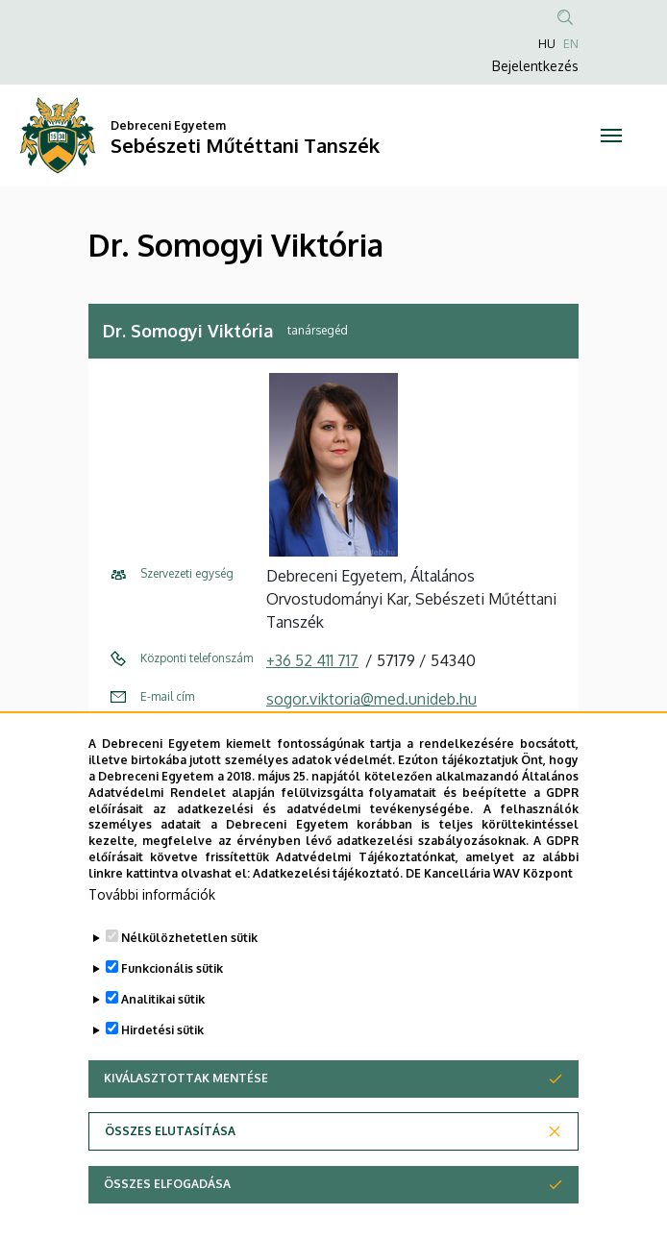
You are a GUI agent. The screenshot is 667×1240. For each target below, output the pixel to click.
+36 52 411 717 (312, 660)
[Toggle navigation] (611, 135)
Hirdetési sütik (162, 1081)
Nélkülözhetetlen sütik (189, 988)
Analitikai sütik (163, 1050)
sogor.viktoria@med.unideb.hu (371, 698)
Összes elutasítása (170, 1182)
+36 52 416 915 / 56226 (343, 737)
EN (571, 44)
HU (547, 44)
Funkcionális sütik (172, 1019)
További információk (151, 945)
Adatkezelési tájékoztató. (328, 924)
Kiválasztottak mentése (186, 1129)
